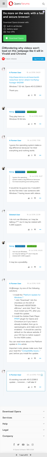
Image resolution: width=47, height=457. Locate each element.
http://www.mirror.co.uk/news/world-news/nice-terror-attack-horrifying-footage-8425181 (24, 72)
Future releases (11, 51)
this (19, 336)
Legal (6, 422)
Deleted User (14, 207)
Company (8, 428)
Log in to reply (39, 51)
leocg (11, 104)
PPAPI (17, 311)
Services (7, 410)
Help (5, 416)
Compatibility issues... (31, 343)
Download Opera (16, 30)
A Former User (15, 65)
